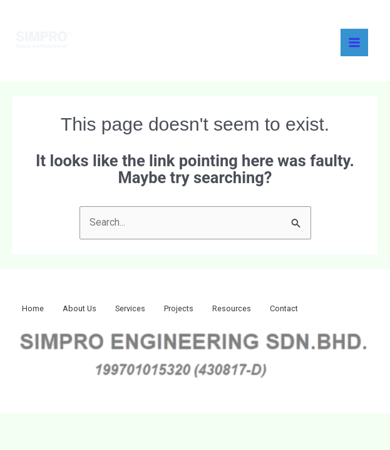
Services (146, 309)
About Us (89, 309)
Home (36, 309)
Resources (261, 309)
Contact (319, 309)
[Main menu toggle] (354, 42)
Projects (202, 309)
